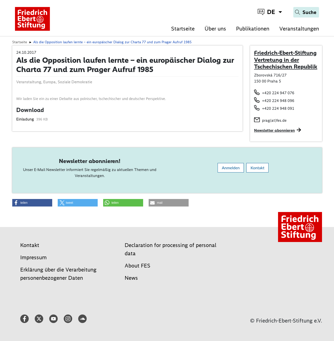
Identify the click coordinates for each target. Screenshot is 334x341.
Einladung (25, 119)
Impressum (33, 257)
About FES (137, 265)
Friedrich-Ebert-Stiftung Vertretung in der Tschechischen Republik (285, 59)
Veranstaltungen (299, 28)
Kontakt (257, 167)
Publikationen (252, 28)
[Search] (306, 12)
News (131, 277)
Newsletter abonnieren (274, 130)
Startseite (183, 28)
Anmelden (231, 167)
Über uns (215, 28)
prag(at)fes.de (274, 120)
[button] (32, 202)
